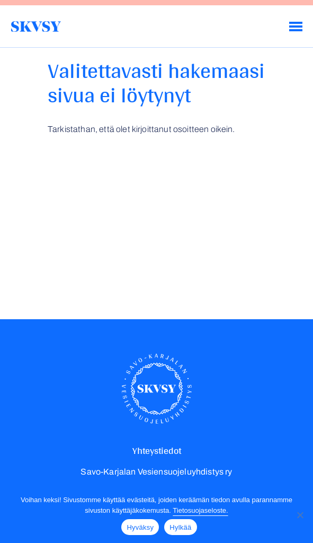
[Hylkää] (299, 515)
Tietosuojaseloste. (200, 510)
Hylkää (180, 527)
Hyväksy (140, 527)
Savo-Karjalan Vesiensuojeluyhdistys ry (36, 26)
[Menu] (295, 26)
